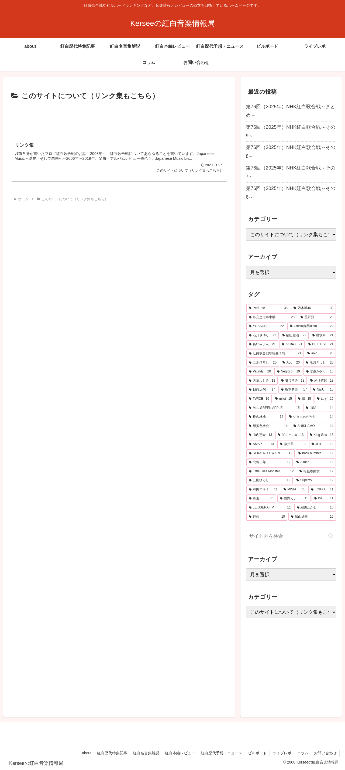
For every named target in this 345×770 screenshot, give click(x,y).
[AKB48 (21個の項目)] (292, 344)
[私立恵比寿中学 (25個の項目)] (271, 317)
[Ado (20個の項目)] (291, 363)
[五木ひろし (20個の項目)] (262, 363)
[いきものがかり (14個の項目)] (311, 417)
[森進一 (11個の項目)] (261, 498)
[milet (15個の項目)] (283, 399)
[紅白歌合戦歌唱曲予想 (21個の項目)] (275, 354)
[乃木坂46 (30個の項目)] (313, 308)
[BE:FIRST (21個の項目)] (321, 344)
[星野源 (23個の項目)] (317, 317)
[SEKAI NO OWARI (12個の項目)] (270, 453)
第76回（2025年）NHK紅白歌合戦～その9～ (290, 131)
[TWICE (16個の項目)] (259, 399)
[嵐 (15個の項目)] (304, 399)
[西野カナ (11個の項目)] (293, 498)
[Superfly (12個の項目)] (315, 480)
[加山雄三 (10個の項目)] (312, 517)
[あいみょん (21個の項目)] (262, 344)
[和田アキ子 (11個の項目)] (263, 490)
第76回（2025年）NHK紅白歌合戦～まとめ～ (290, 111)
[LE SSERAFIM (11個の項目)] (269, 508)
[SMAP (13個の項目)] (261, 444)
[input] (291, 536)
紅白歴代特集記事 (112, 753)
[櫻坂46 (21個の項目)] (323, 335)
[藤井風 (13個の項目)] (292, 444)
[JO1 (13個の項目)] (322, 444)
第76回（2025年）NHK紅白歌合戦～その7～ (290, 172)
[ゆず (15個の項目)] (325, 399)
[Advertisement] (119, 117)
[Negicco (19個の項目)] (288, 372)
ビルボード (257, 753)
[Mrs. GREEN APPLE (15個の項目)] (274, 408)
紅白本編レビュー (180, 753)
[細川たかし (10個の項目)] (315, 508)
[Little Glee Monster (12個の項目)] (271, 471)
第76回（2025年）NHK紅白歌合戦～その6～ (290, 193)
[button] (331, 536)
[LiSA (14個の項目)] (319, 408)
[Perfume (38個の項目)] (268, 308)
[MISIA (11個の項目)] (294, 490)
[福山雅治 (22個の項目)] (294, 335)
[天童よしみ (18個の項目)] (262, 381)
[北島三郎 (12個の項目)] (269, 462)
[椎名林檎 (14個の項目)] (266, 417)
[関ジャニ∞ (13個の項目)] (290, 435)
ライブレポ (281, 753)
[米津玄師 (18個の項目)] (322, 381)
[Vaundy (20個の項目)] (259, 372)
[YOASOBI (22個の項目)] (266, 326)
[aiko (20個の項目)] (320, 354)
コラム (302, 753)
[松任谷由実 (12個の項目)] (316, 471)
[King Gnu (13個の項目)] (321, 435)
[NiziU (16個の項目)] (323, 390)
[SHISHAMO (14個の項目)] (313, 426)
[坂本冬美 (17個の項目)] (293, 390)
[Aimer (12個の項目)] (315, 462)
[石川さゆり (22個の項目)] (262, 335)
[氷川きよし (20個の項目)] (319, 363)
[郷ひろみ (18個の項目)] (293, 381)
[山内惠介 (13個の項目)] (260, 435)
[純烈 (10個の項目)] (266, 517)
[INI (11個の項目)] (324, 498)
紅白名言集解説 (146, 753)
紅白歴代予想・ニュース (221, 753)
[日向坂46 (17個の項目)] (261, 390)
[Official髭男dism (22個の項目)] (311, 326)
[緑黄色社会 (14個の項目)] (268, 426)
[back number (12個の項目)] (316, 453)
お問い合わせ (325, 753)
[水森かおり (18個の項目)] (319, 372)
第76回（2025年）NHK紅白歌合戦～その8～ (290, 152)
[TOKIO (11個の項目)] (322, 490)
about (86, 753)
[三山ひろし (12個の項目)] (269, 480)
